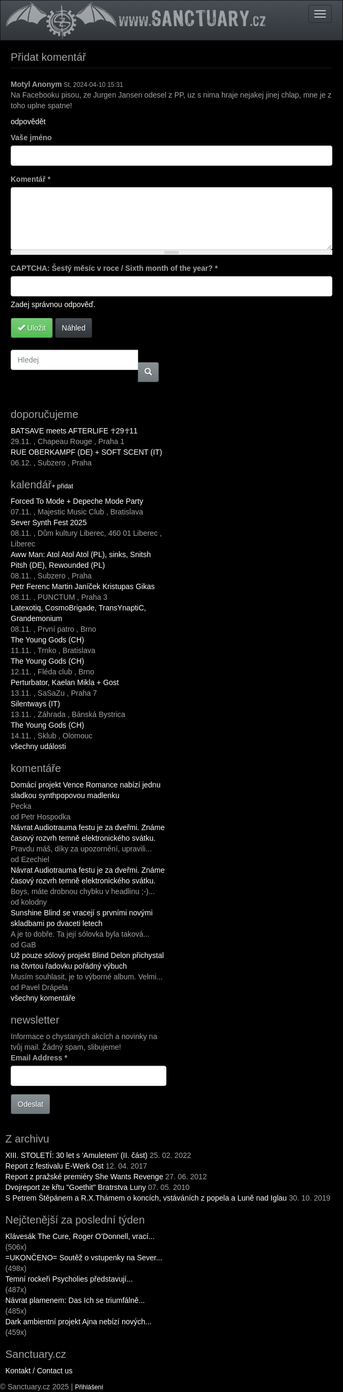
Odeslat (30, 1104)
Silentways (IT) (35, 703)
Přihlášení (89, 1387)
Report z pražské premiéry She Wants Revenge (84, 1176)
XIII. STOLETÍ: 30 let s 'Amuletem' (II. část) (76, 1155)
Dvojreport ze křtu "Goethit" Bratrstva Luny (75, 1187)
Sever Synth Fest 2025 (48, 522)
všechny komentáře (43, 998)
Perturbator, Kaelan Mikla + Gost (65, 682)
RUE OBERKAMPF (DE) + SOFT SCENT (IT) (86, 452)
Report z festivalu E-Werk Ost (54, 1166)
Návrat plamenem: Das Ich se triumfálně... (75, 1300)
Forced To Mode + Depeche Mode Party (77, 501)
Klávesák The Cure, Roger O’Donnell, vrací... (80, 1236)
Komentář (31, 179)
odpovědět (28, 121)
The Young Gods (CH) (47, 639)
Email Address (39, 1057)
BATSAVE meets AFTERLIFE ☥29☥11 (74, 431)
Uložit (32, 328)
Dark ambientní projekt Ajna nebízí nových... (78, 1321)
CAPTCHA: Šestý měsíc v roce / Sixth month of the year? (114, 268)
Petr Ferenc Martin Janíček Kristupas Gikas (83, 586)
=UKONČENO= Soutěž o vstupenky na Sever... (83, 1257)
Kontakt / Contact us (39, 1370)
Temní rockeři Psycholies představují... (69, 1279)
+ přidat (62, 486)
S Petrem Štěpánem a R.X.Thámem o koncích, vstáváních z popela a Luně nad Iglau (146, 1198)
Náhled (73, 328)
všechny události (38, 746)
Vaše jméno (31, 137)
